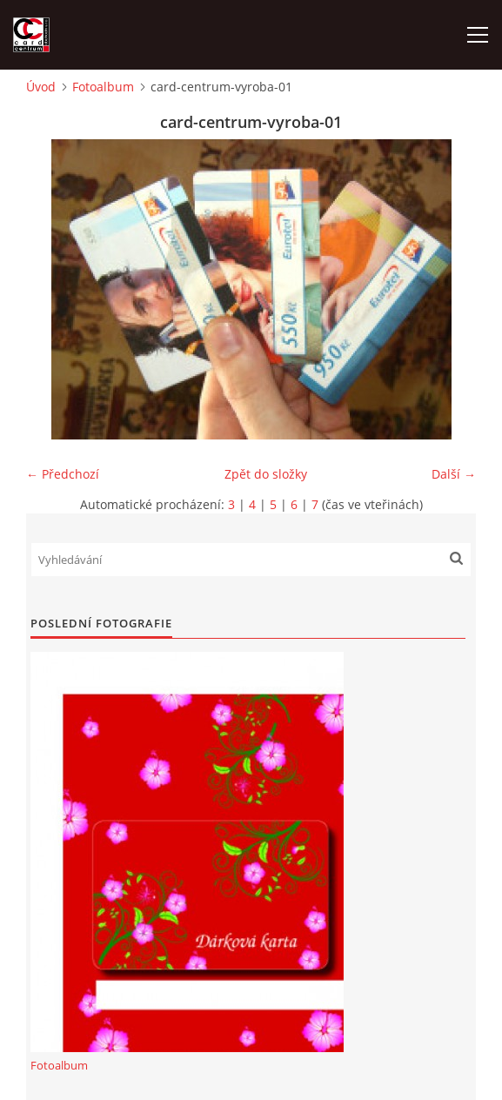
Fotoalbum (103, 86)
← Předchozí (62, 474)
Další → (454, 474)
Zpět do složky (265, 474)
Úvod (41, 86)
